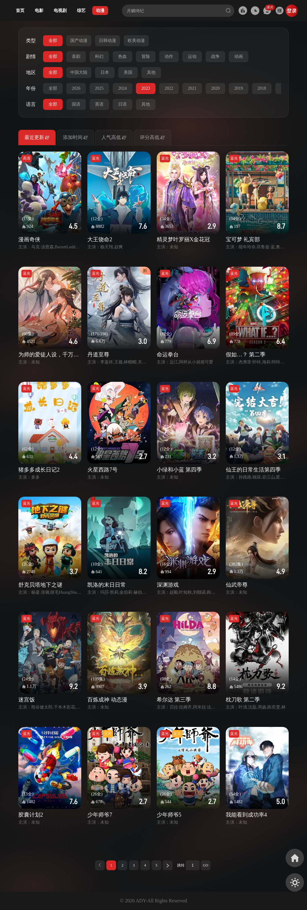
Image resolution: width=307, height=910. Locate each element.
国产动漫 (78, 40)
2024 (122, 88)
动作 (169, 56)
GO (205, 865)
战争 (215, 56)
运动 (192, 56)
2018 (262, 88)
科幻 (99, 56)
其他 (151, 72)
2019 (238, 88)
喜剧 (76, 56)
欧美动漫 (136, 40)
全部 (53, 40)
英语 (99, 104)
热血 (122, 56)
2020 (215, 88)
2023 (145, 88)
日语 (122, 104)
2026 (76, 88)
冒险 (145, 56)
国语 (76, 104)
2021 (192, 88)
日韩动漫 (107, 40)
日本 (105, 72)
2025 (99, 88)
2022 (169, 88)
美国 (128, 72)
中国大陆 (78, 72)
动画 (238, 56)
